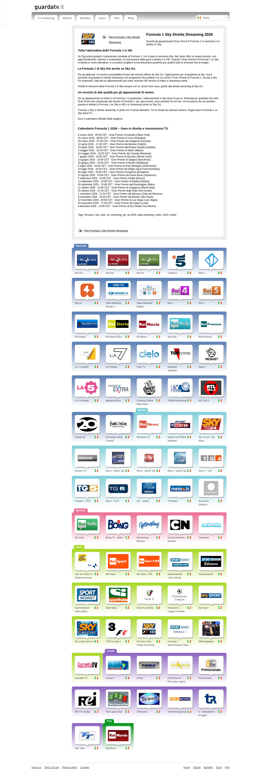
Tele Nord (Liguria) (177, 711)
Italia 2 (202, 367)
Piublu (140, 678)
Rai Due (110, 273)
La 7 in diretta (82, 367)
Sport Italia (111, 608)
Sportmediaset (206, 574)
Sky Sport (204, 608)
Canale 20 (80, 437)
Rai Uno (79, 273)
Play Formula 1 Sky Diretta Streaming (106, 230)
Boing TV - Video (114, 537)
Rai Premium (205, 337)
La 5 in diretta (82, 400)
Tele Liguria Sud (114, 711)
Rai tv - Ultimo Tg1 (115, 471)
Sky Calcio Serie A (84, 641)
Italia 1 (202, 273)
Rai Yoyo (79, 537)
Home (186, 767)
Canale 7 (110, 678)
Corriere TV (81, 471)
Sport (102, 18)
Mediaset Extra (113, 400)
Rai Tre (140, 273)
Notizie (67, 18)
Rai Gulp (172, 337)
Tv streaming (46, 18)
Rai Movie (142, 337)
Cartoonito (204, 537)
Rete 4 (78, 303)
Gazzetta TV (81, 678)
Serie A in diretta (145, 608)
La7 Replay (111, 367)
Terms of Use (51, 767)
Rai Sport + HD (144, 574)
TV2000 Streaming (177, 400)
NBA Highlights (206, 641)
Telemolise (142, 711)
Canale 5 (172, 273)
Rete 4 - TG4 (205, 471)
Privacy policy (69, 767)
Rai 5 (201, 303)
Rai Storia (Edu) (114, 337)
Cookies (84, 767)
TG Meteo (173, 501)
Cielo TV (141, 367)
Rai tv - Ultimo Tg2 (146, 471)
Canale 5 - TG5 (82, 501)
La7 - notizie (143, 501)
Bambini (85, 18)
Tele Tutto (80, 748)
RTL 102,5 (204, 400)
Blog (131, 18)
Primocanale (205, 678)
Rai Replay (80, 337)
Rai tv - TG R (112, 501)
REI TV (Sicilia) (82, 711)
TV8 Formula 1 (113, 641)
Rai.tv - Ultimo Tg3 (177, 471)
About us (36, 767)
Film (116, 18)
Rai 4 (170, 303)
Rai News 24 (143, 437)
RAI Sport (111, 574)
